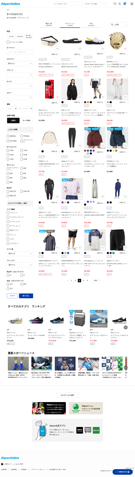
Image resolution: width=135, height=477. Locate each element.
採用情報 (14, 469)
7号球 (25, 150)
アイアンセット (15, 226)
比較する (54, 54)
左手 (11, 284)
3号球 (25, 159)
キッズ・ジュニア (29, 36)
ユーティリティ (15, 221)
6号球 (12, 155)
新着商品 (13, 136)
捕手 (11, 178)
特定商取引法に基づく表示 (57, 469)
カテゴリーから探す (67, 395)
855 (95, 280)
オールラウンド (14, 168)
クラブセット (14, 243)
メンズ (11, 36)
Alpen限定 (13, 141)
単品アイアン (14, 230)
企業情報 (4, 469)
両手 (24, 284)
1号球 (12, 159)
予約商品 (26, 136)
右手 (11, 288)
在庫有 (13, 120)
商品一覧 (49, 24)
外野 (11, 173)
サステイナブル (27, 140)
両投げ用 (13, 195)
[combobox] (68, 4)
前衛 (24, 178)
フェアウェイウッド (17, 217)
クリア (12, 296)
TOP (8, 9)
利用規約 (24, 469)
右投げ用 (13, 191)
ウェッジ (13, 234)
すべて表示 (26, 120)
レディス (20, 36)
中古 (91, 24)
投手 (24, 173)
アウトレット (70, 24)
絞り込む (26, 296)
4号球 (25, 155)
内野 (24, 168)
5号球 (12, 150)
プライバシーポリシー (38, 469)
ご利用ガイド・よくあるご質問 (13, 464)
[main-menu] (132, 4)
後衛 (11, 182)
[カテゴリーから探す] (95, 4)
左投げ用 (26, 191)
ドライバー (14, 212)
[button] (126, 327)
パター (12, 239)
